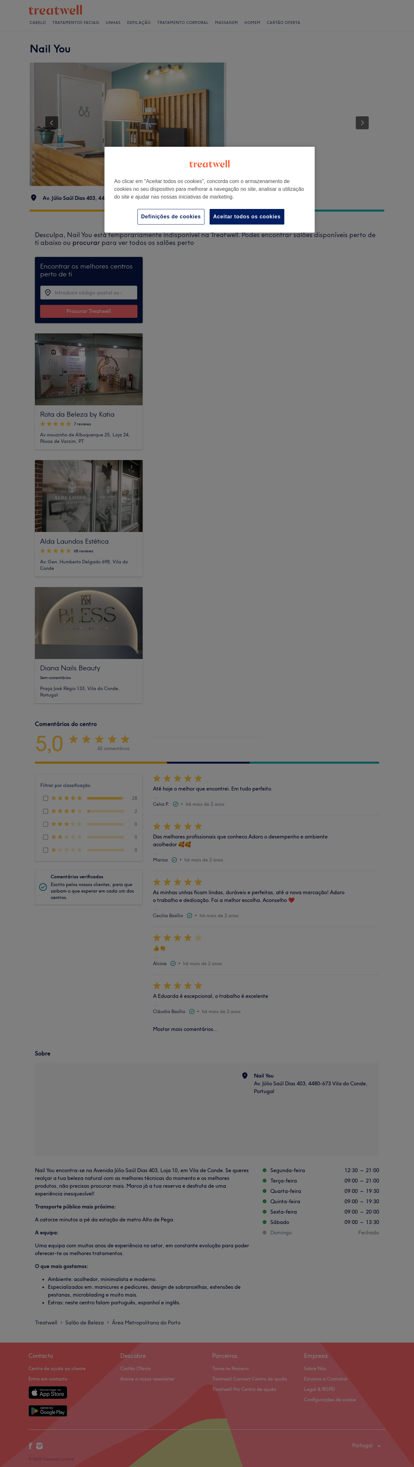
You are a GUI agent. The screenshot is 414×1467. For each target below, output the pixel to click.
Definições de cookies (171, 216)
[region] (209, 190)
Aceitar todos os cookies (247, 216)
